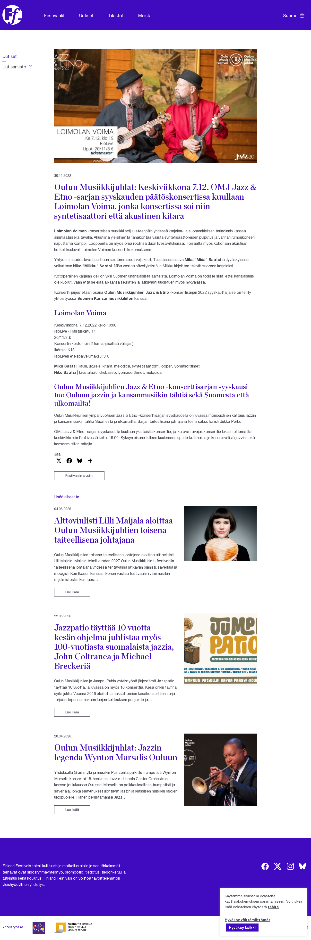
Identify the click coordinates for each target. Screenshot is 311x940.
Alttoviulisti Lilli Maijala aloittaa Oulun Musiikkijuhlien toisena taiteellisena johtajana (113, 530)
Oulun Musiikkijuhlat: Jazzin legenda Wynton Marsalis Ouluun (115, 752)
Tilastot (116, 15)
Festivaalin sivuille (79, 476)
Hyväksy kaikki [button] (242, 927)
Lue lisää (72, 592)
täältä (273, 907)
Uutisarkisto (14, 66)
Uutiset (86, 15)
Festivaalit (54, 15)
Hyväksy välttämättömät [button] (247, 919)
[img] (265, 866)
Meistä (145, 15)
